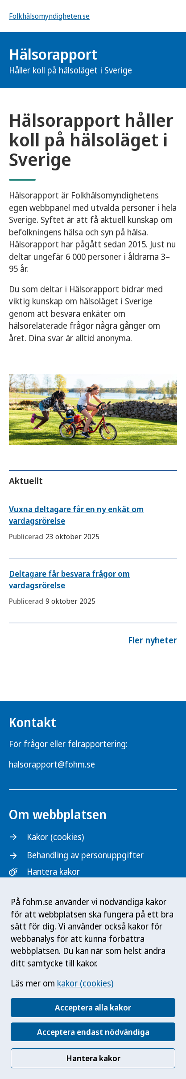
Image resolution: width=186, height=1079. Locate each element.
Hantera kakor (93, 1058)
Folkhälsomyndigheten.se (49, 16)
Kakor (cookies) (55, 837)
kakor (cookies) (85, 983)
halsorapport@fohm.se (52, 764)
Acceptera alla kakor (93, 1007)
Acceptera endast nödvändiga (93, 1031)
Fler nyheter (152, 640)
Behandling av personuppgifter (85, 855)
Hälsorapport (70, 60)
